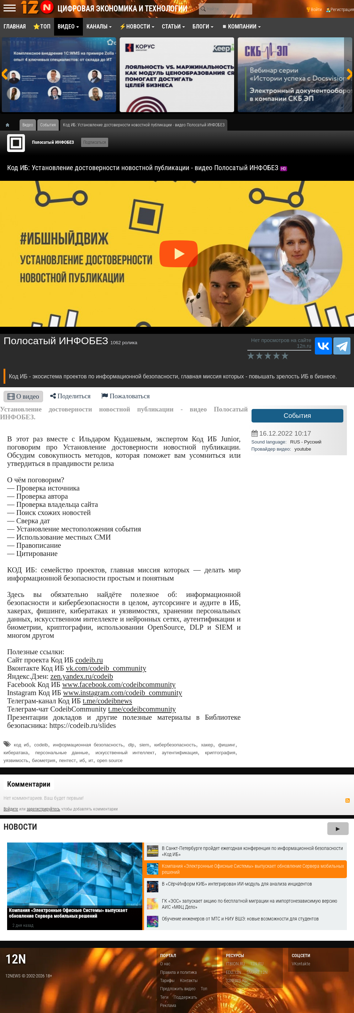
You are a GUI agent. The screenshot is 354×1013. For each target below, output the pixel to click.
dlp (131, 744)
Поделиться (70, 396)
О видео (23, 396)
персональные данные (61, 752)
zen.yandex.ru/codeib (82, 676)
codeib (41, 744)
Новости (20, 827)
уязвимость (16, 760)
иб (82, 760)
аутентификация (180, 752)
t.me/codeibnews (107, 701)
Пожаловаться (125, 396)
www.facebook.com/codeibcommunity (119, 684)
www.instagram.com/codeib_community (122, 693)
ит (91, 760)
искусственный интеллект (124, 752)
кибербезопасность (175, 744)
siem (144, 744)
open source (110, 760)
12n (15, 959)
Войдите (11, 809)
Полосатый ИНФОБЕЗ (53, 142)
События (297, 415)
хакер (207, 744)
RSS (347, 800)
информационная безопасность (88, 744)
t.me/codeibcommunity (142, 709)
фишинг (226, 744)
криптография (220, 752)
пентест (67, 760)
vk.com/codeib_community (106, 668)
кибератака (16, 752)
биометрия (44, 760)
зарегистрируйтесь (43, 809)
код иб (21, 744)
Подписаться (94, 142)
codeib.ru (89, 660)
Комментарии (29, 784)
